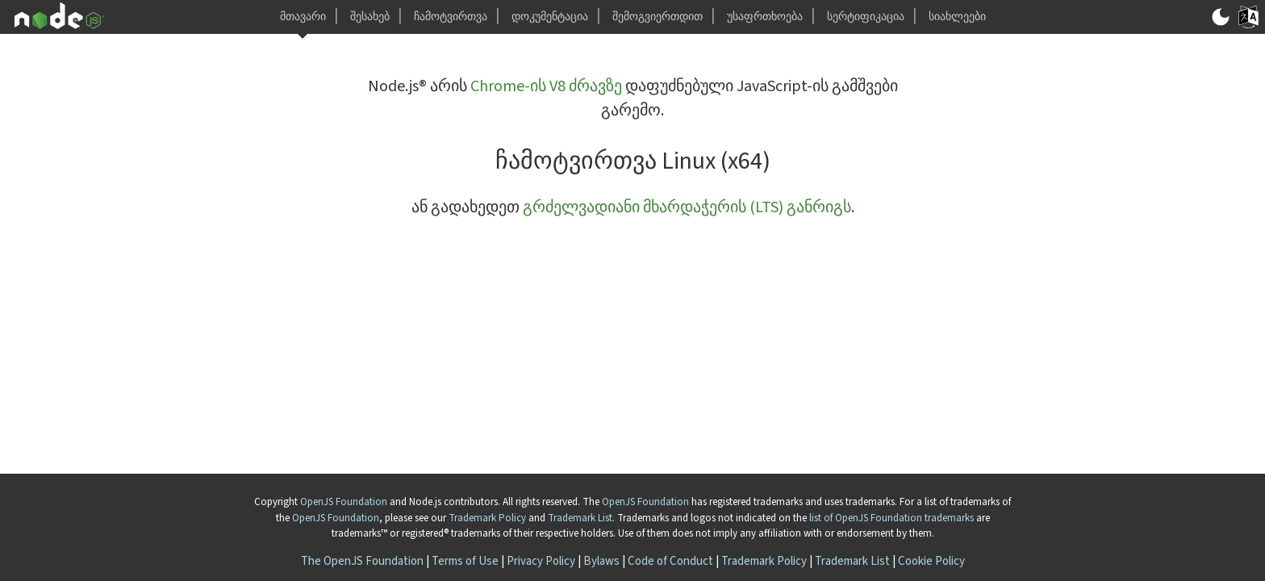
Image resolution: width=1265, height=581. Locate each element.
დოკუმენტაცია (549, 17)
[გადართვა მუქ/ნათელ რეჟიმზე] (1220, 17)
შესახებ (370, 17)
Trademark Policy (487, 518)
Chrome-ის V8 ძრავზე (546, 86)
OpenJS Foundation (343, 502)
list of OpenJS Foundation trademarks (891, 518)
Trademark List (580, 518)
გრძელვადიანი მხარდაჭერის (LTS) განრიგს (687, 207)
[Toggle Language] (1248, 17)
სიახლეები (957, 17)
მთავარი (303, 17)
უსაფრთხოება (765, 17)
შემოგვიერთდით (657, 17)
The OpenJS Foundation (362, 561)
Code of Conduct (670, 561)
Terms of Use (465, 561)
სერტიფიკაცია (865, 17)
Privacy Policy (541, 561)
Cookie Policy (931, 561)
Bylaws (601, 561)
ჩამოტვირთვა (450, 17)
